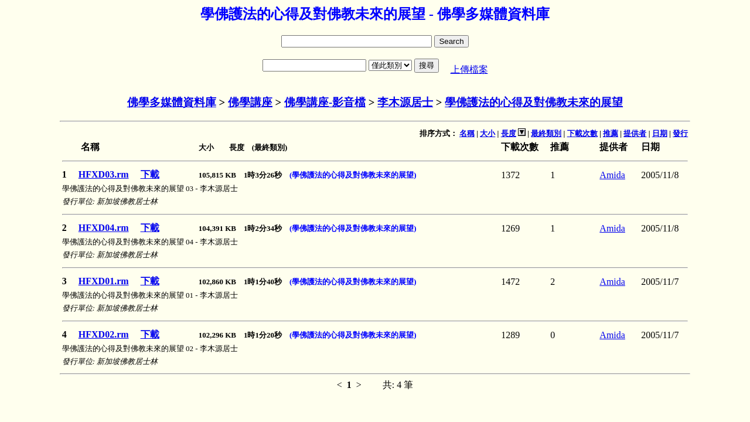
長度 (508, 133)
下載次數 (582, 133)
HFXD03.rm (104, 174)
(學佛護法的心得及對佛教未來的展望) (353, 175)
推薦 (610, 133)
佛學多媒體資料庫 (171, 102)
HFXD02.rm (104, 334)
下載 (150, 174)
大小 (487, 133)
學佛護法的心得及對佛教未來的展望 (534, 102)
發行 (680, 133)
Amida (612, 175)
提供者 (634, 133)
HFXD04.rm (104, 228)
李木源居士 (405, 102)
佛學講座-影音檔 (325, 102)
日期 (659, 133)
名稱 (467, 133)
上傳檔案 (469, 69)
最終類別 (546, 133)
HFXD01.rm (104, 281)
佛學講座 (250, 102)
